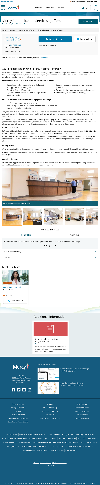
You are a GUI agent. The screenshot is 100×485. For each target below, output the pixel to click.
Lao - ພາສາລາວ (92, 438)
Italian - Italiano (71, 450)
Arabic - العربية (88, 446)
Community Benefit (82, 408)
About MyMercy (18, 404)
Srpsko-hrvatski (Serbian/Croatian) (14, 438)
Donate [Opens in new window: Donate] (50, 404)
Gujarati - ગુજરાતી (43, 450)
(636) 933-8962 (15, 45)
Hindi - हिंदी (81, 438)
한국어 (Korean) (54, 434)
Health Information (18, 415)
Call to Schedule (55, 39)
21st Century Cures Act (59, 463)
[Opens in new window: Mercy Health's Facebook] (13, 389)
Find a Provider (88, 22)
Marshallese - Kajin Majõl (42, 442)
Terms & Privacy (45, 463)
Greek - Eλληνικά (25, 442)
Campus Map (84, 39)
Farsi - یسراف (44, 446)
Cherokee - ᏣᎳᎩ (75, 446)
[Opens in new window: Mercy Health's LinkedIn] (29, 389)
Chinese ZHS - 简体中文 (29, 446)
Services (60, 7)
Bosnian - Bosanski (10, 442)
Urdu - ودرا (54, 446)
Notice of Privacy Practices (18, 418)
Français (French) (25, 434)
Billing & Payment (17, 408)
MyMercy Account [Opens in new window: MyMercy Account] (7, 2)
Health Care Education (50, 411)
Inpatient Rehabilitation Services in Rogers (54, 483)
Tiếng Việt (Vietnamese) (67, 438)
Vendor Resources (82, 418)
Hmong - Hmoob (13, 446)
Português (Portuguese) (70, 434)
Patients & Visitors (82, 411)
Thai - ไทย (63, 446)
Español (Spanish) (35, 438)
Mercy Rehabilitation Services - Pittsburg (82, 483)
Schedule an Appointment (18, 422)
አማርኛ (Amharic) (11, 434)
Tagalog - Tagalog (50, 438)
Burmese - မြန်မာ (29, 450)
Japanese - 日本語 (57, 450)
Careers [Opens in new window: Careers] (18, 411)
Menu (3, 7)
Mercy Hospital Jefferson (26, 30)
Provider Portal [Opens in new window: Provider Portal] (82, 415)
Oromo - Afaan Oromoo (76, 442)
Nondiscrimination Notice (50, 418)
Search (96, 7)
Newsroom (50, 415)
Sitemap (36, 463)
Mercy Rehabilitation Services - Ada (28, 483)
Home (4, 30)
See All (54, 364)
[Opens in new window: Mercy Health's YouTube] (24, 389)
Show (47, 45)
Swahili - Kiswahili (59, 442)
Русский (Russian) (87, 434)
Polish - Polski (92, 442)
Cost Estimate (82, 404)
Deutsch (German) (40, 434)
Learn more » (44, 58)
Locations (49, 7)
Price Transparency (50, 408)
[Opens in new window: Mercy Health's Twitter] (18, 389)
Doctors (39, 7)
